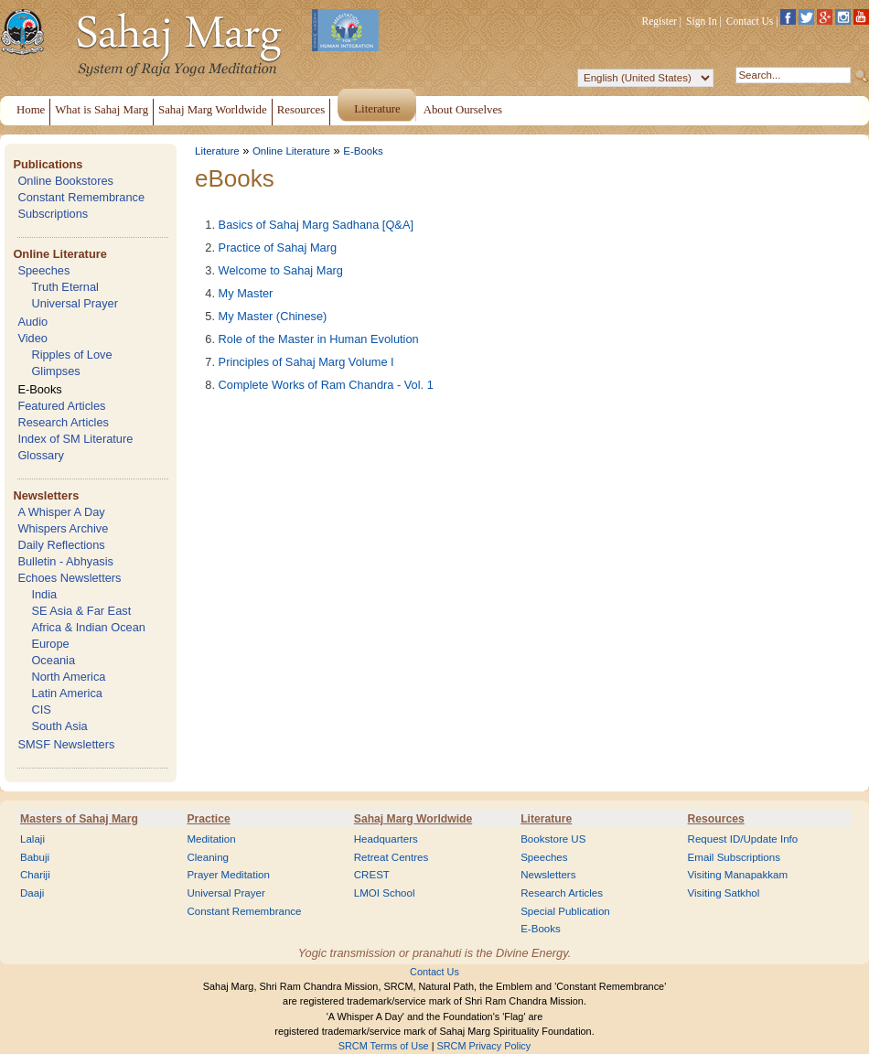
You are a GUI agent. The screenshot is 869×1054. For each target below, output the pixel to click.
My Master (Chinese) (273, 316)
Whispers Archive (62, 528)
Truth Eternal (65, 287)
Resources (716, 818)
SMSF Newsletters (65, 744)
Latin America (66, 693)
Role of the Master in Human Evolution (319, 339)
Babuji (34, 857)
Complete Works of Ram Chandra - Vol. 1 (326, 385)
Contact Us (750, 21)
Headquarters (386, 839)
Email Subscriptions (734, 857)
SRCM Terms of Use (383, 1045)
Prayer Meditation (228, 874)
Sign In (701, 21)
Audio (32, 321)
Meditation (211, 839)
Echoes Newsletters (69, 578)
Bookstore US (552, 839)
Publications (47, 164)
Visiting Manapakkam (738, 874)
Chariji (35, 874)
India (44, 594)
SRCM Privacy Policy (484, 1045)
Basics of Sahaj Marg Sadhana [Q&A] (316, 224)
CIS (40, 709)
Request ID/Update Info (743, 839)
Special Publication (565, 911)
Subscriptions (52, 213)
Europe (50, 644)
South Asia (59, 726)
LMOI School (384, 892)
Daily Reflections (60, 545)
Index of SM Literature (75, 439)
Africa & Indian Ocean (88, 627)
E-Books (39, 389)
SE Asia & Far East (81, 611)
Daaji (32, 892)
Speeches (43, 270)
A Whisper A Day (60, 512)
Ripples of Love (71, 354)
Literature (217, 150)
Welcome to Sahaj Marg (281, 270)
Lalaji (32, 839)
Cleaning (208, 857)
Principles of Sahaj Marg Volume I (306, 362)
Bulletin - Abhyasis (65, 561)
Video (32, 338)
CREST (372, 874)
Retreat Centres (391, 857)
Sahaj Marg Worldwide (413, 818)
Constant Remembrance (81, 197)
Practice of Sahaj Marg (278, 247)
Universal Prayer (74, 303)
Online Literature (59, 254)
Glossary (40, 455)
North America (68, 676)
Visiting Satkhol (724, 892)
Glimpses (55, 371)
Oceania (53, 660)
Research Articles (63, 422)
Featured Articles (61, 406)
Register (659, 21)
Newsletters (46, 495)
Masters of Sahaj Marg (79, 818)
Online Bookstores (65, 181)
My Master (246, 293)
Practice (208, 818)
